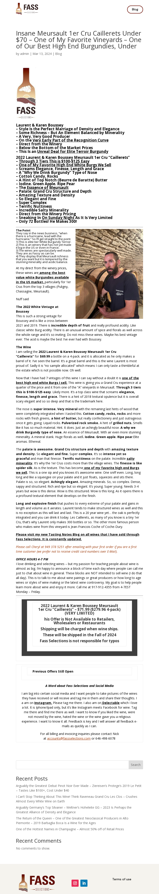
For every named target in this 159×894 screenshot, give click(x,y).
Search (136, 765)
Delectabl (110, 703)
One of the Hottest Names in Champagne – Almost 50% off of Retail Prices (70, 829)
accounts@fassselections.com (69, 738)
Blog (135, 9)
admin (24, 54)
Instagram (42, 703)
